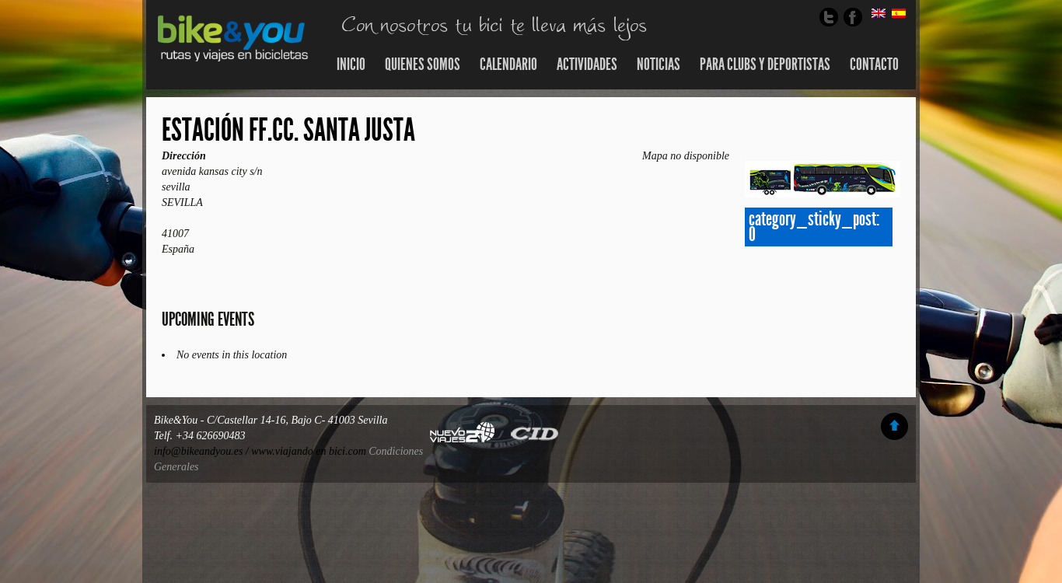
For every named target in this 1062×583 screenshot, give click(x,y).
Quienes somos (422, 64)
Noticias (658, 64)
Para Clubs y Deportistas (765, 64)
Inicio (351, 64)
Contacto (874, 64)
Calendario (508, 64)
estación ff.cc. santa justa (288, 130)
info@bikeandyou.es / (202, 451)
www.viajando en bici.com (308, 451)
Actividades (587, 64)
